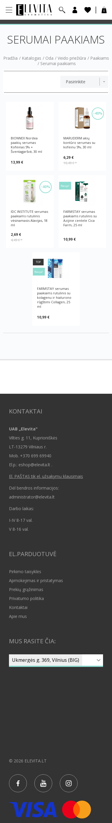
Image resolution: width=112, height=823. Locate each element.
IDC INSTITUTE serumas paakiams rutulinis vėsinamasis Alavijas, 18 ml (29, 218)
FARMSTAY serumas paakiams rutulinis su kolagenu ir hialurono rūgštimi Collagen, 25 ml (54, 297)
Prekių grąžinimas (26, 589)
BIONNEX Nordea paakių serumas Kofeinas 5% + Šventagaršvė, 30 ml (26, 145)
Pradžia (10, 58)
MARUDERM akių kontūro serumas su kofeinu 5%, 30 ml (79, 142)
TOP (38, 262)
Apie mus (18, 616)
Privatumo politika (26, 598)
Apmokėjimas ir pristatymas (36, 580)
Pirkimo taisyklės (25, 571)
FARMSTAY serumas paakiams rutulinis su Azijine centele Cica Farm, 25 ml (80, 218)
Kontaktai (18, 607)
